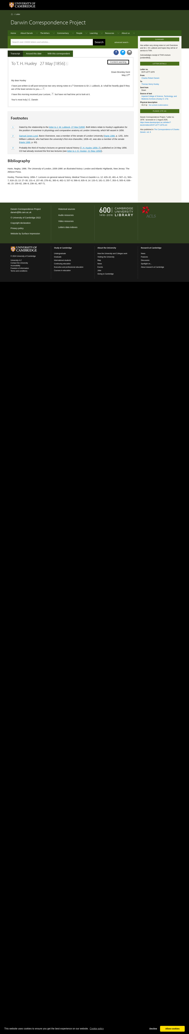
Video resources (66, 221)
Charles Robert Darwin (150, 78)
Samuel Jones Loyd (28, 136)
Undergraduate (60, 253)
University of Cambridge (24, 217)
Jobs (99, 270)
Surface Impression (31, 233)
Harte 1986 (109, 136)
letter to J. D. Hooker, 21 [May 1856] (84, 151)
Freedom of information (20, 268)
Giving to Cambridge (105, 274)
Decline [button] (153, 1029)
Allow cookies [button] (172, 1029)
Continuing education (62, 264)
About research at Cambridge (152, 267)
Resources (109, 33)
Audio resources (66, 215)
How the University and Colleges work (112, 253)
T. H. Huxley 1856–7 (90, 148)
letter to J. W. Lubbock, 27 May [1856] (67, 127)
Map (99, 260)
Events (100, 267)
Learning (94, 33)
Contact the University (19, 263)
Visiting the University (105, 257)
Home (12, 14)
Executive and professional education (68, 267)
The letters (45, 33)
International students (62, 260)
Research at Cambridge (151, 247)
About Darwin (27, 33)
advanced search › (121, 42)
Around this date (33, 53)
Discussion (145, 260)
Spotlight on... (146, 264)
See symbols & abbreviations (158, 105)
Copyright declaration (21, 223)
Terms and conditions (19, 271)
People (79, 33)
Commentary (63, 33)
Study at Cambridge (63, 247)
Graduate (57, 257)
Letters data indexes (68, 227)
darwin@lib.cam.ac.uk (21, 212)
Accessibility (15, 266)
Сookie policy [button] (97, 1028)
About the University (106, 247)
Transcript (15, 53)
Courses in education (62, 270)
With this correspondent (59, 53)
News (99, 264)
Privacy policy (17, 228)
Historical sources (66, 209)
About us (126, 33)
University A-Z (16, 260)
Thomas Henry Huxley (150, 84)
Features (144, 257)
